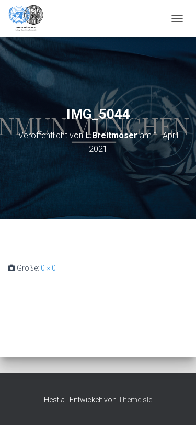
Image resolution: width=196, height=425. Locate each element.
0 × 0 (48, 268)
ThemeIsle (135, 400)
